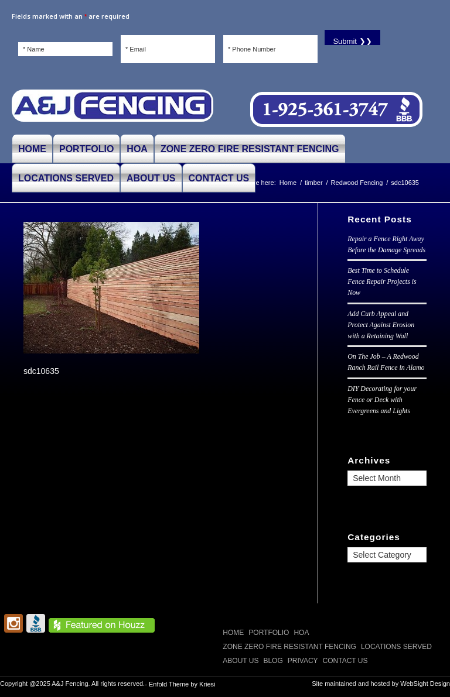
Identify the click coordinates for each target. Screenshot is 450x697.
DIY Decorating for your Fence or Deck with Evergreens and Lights (382, 399)
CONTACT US (345, 661)
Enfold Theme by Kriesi (182, 684)
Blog (272, 661)
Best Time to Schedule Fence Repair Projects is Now (381, 281)
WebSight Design (425, 683)
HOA (301, 633)
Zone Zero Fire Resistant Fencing (289, 647)
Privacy (303, 661)
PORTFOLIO (268, 633)
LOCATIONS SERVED (396, 647)
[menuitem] (32, 148)
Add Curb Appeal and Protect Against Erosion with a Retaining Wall (380, 325)
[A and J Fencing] (112, 110)
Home (233, 633)
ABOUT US (240, 661)
